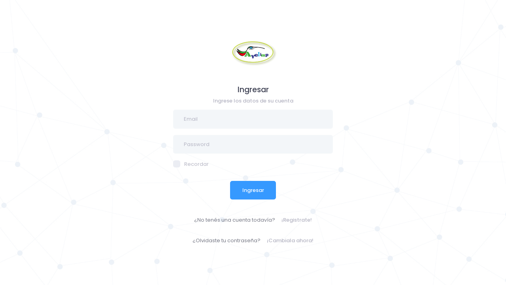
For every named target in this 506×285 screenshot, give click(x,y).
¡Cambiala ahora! (290, 240)
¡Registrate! (296, 220)
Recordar (191, 164)
